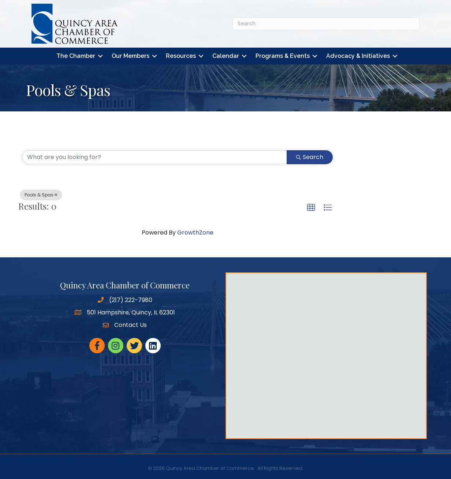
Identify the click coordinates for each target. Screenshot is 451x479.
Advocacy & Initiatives (358, 55)
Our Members (130, 55)
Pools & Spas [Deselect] (41, 195)
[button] (311, 207)
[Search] (326, 24)
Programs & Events (283, 55)
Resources (181, 55)
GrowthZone (195, 232)
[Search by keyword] (154, 157)
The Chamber (75, 55)
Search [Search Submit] (309, 157)
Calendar (225, 55)
